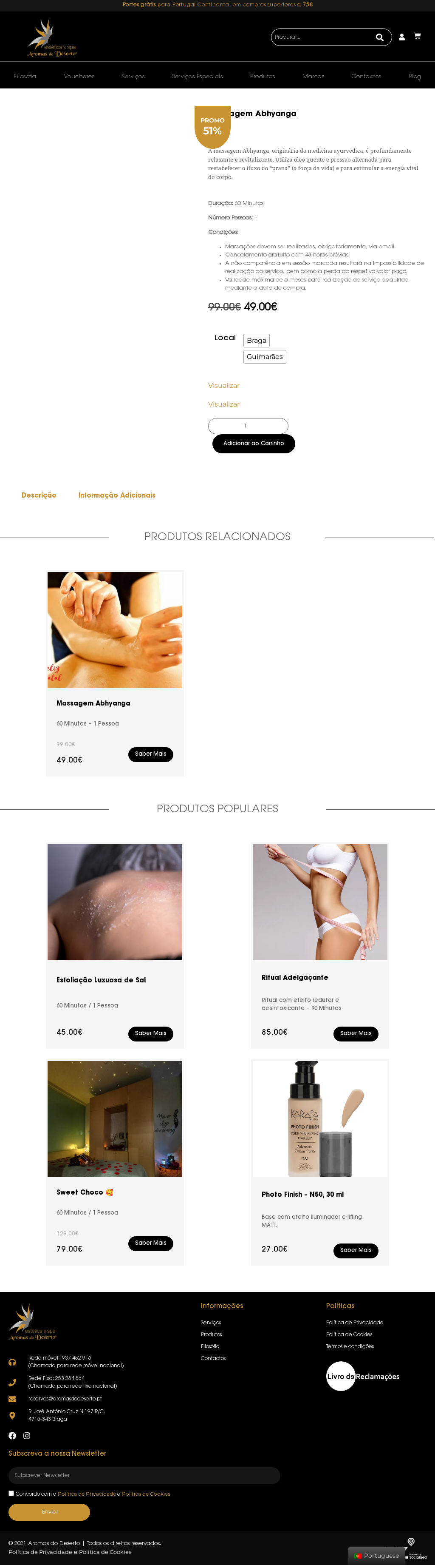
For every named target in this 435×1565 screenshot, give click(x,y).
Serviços (133, 77)
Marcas (313, 77)
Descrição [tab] (39, 496)
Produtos (262, 77)
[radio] (256, 340)
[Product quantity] (248, 426)
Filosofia (25, 77)
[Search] (380, 37)
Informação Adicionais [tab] (117, 496)
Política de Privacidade (87, 1494)
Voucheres (79, 77)
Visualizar (224, 385)
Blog (415, 77)
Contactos (366, 77)
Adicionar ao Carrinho (253, 444)
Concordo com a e (93, 1494)
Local (225, 338)
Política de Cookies (146, 1494)
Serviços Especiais (197, 77)
